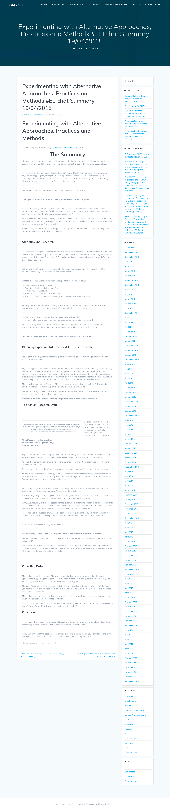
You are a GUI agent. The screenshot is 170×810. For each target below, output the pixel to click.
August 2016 (130, 364)
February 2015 (131, 443)
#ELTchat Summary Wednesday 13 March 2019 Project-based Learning (136, 113)
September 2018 (132, 285)
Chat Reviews (130, 701)
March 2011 (130, 653)
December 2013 (131, 504)
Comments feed (131, 776)
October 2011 (130, 620)
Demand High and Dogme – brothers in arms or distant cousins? (136, 99)
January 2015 (130, 448)
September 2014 (132, 467)
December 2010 (131, 667)
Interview (129, 724)
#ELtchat (16, 4)
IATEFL (128, 719)
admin (26, 115)
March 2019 (130, 271)
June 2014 (129, 476)
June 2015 (129, 425)
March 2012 (130, 597)
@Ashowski (69, 147)
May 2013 (129, 532)
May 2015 (129, 429)
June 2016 (129, 373)
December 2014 (131, 453)
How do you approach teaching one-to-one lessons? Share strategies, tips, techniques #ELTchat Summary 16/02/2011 (137, 227)
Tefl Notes (129, 154)
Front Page (94, 5)
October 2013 (130, 513)
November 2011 (131, 616)
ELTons (128, 705)
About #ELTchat (78, 5)
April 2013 (129, 537)
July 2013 (128, 523)
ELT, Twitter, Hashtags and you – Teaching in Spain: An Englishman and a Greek (136, 164)
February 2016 (131, 392)
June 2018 (129, 289)
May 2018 (129, 294)
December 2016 (131, 345)
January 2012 (130, 607)
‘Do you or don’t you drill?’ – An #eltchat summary (137, 188)
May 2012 (129, 588)
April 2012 (129, 593)
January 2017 (130, 341)
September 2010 (132, 681)
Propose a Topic (132, 738)
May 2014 (129, 481)
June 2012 (129, 583)
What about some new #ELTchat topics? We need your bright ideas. (136, 124)
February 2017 (131, 336)
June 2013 (129, 527)
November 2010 (131, 672)
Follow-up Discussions (134, 710)
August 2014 (130, 471)
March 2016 (130, 387)
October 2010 (130, 676)
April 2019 (129, 266)
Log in (127, 767)
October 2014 (130, 462)
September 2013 (132, 518)
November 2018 (131, 280)
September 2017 (132, 313)
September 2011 (132, 625)
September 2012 (132, 569)
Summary (37, 115)
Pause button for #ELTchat (136, 106)
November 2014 (131, 457)
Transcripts (130, 747)
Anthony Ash (57, 147)
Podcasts (128, 729)
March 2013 (130, 541)
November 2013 (131, 509)
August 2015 (130, 420)
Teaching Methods (47, 643)
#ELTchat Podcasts (142, 5)
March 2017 (130, 331)
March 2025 (130, 247)
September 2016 (132, 359)
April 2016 (129, 383)
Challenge (129, 696)
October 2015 (130, 411)
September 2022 (132, 252)
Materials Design (32, 643)
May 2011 (129, 644)
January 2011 (130, 662)
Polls (127, 733)
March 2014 (130, 490)
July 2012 (128, 579)
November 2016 (131, 350)
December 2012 (131, 555)
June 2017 (129, 317)
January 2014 (130, 499)
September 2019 (132, 257)
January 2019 (130, 275)
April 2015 (129, 434)
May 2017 (129, 322)
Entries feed (130, 772)
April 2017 (129, 327)
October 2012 (130, 565)
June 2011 (129, 639)
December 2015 (131, 401)
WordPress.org (131, 781)
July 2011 (128, 634)
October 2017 (130, 308)
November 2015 (131, 406)
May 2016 (129, 378)
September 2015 (132, 415)
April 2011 (129, 648)
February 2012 (131, 602)
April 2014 (129, 485)
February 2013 (131, 546)
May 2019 (129, 261)
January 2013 (130, 551)
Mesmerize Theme (106, 804)
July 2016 (128, 369)
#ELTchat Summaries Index (54, 5)
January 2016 (130, 397)
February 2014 (131, 495)
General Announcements (135, 715)
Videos (158, 5)
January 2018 (130, 303)
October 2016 (130, 355)
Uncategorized (131, 752)
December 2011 (131, 611)
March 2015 (130, 439)
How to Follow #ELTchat (117, 5)
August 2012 (130, 574)
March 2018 (130, 299)
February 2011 (131, 658)
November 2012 (131, 560)
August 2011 (130, 630)
